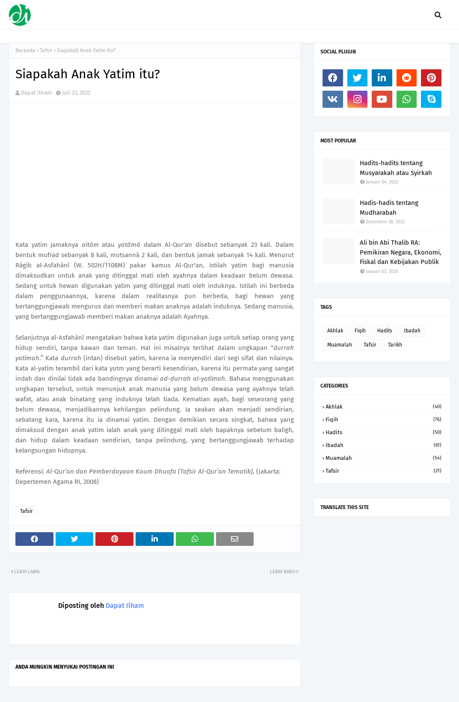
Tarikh (395, 345)
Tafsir (46, 50)
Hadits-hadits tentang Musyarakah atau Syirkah (396, 168)
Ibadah (412, 331)
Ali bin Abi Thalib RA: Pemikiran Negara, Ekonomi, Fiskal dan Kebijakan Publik (400, 252)
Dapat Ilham (36, 92)
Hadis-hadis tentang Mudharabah (389, 207)
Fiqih (360, 331)
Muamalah (339, 345)
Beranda (25, 50)
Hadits (384, 331)
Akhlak (335, 331)
